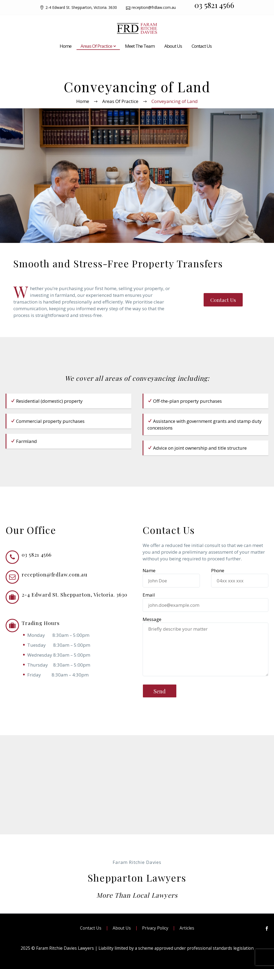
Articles (187, 928)
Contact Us (202, 46)
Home (65, 46)
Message (152, 619)
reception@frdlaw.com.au (154, 7)
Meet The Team (140, 46)
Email (205, 604)
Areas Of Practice (96, 46)
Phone (239, 579)
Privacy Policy (155, 928)
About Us (173, 46)
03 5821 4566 (214, 5)
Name (171, 579)
